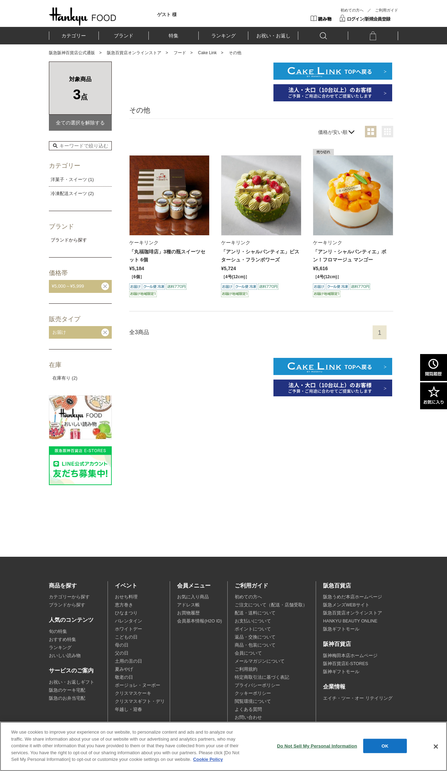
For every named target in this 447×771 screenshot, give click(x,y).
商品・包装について (255, 645)
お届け (59, 332)
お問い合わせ (248, 717)
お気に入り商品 (193, 597)
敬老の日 (124, 677)
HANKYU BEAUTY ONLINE (350, 621)
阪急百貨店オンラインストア (134, 52)
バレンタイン (128, 621)
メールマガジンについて (260, 661)
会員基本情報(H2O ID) (199, 621)
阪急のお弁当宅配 (67, 698)
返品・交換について (255, 637)
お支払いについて (253, 621)
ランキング (223, 35)
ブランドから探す (67, 605)
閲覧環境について (253, 701)
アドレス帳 (188, 605)
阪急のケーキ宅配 (67, 690)
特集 (173, 35)
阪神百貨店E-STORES (345, 663)
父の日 (122, 653)
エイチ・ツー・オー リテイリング (357, 698)
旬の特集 (58, 631)
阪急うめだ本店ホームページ (352, 597)
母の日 (122, 645)
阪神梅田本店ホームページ (350, 655)
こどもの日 (126, 637)
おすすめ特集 (62, 639)
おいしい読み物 (65, 655)
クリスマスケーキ (133, 693)
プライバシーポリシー (257, 685)
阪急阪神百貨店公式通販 (72, 52)
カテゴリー (73, 35)
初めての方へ (352, 10)
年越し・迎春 (128, 709)
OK (385, 745)
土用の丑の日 (128, 661)
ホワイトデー (128, 629)
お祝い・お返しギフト (71, 682)
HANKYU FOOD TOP (82, 16)
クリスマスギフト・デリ (140, 701)
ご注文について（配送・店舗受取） (271, 605)
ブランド (123, 35)
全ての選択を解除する (80, 122)
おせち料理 (126, 597)
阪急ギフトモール (341, 629)
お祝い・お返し (273, 35)
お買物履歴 (188, 613)
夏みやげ (124, 669)
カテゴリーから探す (69, 597)
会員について (248, 653)
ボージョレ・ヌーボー (137, 685)
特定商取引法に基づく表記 (262, 677)
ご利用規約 (246, 669)
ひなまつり (126, 613)
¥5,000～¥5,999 (68, 286)
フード (180, 52)
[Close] (436, 746)
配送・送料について (255, 613)
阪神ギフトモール (341, 671)
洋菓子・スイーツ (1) (72, 179)
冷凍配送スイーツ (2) (72, 193)
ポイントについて (253, 629)
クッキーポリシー (253, 693)
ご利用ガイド (386, 10)
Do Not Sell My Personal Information (317, 745)
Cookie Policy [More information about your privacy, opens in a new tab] (208, 759)
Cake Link (207, 52)
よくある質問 (248, 709)
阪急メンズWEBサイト (346, 605)
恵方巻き (124, 605)
